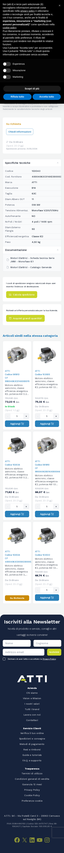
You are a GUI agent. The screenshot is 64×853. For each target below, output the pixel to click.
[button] (59, 5)
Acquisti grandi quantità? (25, 318)
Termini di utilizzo (32, 773)
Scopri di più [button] (32, 88)
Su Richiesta (17, 598)
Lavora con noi (32, 714)
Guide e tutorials (32, 755)
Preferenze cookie (32, 800)
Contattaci (32, 720)
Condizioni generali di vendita (32, 779)
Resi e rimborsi (32, 749)
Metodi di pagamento (32, 744)
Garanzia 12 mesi (32, 784)
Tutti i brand (32, 709)
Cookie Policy (32, 795)
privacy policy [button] (27, 11)
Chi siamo (32, 692)
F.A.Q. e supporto (32, 760)
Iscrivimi (54, 652)
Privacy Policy (49, 659)
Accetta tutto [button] (46, 96)
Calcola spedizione (21, 294)
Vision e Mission (32, 698)
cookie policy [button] (9, 27)
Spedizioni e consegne (32, 738)
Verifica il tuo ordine (32, 733)
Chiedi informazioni (19, 131)
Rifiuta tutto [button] (17, 96)
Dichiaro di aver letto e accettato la (32, 659)
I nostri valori (32, 703)
